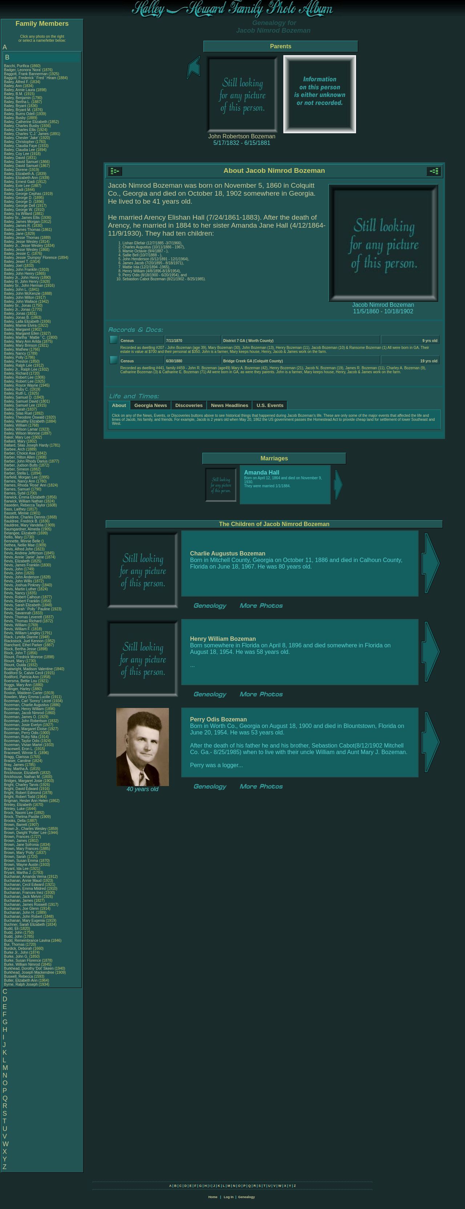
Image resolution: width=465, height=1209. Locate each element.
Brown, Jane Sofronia (21, 845)
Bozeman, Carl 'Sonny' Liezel (27, 701)
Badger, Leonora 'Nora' (23, 70)
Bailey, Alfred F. (16, 82)
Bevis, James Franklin (22, 565)
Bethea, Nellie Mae (19, 545)
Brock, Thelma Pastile (21, 817)
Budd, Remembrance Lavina (27, 941)
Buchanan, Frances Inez (23, 893)
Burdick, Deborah (18, 948)
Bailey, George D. (18, 198)
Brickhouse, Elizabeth (22, 773)
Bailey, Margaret (17, 329)
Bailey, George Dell (19, 206)
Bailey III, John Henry (21, 282)
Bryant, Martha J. (18, 873)
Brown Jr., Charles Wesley (25, 829)
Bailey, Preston (16, 361)
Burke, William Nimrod (22, 964)
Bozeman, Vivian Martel (23, 745)
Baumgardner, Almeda (22, 529)
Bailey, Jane (14, 234)
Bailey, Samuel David (21, 401)
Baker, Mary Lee (17, 437)
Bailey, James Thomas (22, 230)
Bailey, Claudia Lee (19, 150)
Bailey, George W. (18, 210)
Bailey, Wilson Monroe (22, 433)
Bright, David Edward (21, 789)
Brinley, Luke (15, 809)
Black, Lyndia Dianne (21, 637)
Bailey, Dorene (16, 170)
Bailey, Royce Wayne (21, 385)
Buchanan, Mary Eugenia (24, 921)
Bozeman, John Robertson (25, 721)
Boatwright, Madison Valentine (28, 669)
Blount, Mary (14, 661)
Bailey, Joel (13, 266)
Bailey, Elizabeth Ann (21, 178)
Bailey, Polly (14, 357)
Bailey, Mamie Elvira (20, 325)
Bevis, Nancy (15, 593)
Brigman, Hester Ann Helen (26, 801)
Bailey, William (16, 425)
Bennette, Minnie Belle (22, 541)
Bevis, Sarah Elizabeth (22, 605)
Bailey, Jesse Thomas (21, 238)
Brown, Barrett (16, 825)
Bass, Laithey (15, 509)
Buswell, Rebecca (19, 976)
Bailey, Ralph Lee (18, 365)
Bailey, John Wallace (20, 302)
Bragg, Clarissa (17, 757)
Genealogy (246, 1197)
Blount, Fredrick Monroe (23, 657)
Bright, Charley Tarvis (21, 785)
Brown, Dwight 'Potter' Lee (25, 833)
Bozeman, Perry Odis (21, 733)
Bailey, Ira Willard (18, 214)
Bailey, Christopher (20, 142)
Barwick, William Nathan (23, 501)
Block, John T (15, 653)
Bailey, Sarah (15, 409)
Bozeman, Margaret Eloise (25, 729)
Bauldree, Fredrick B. (21, 521)
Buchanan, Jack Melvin (22, 897)
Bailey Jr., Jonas (18, 310)
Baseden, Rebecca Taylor (24, 505)
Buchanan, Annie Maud (22, 881)
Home (212, 1197)
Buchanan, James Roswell (25, 905)
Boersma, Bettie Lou (20, 681)
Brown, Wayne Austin (21, 865)
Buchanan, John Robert (23, 917)
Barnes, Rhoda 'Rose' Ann (25, 485)
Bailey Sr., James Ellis (22, 218)
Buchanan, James (19, 901)
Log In (229, 1197)
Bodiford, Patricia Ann (21, 677)
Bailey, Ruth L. (15, 393)
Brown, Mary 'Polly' (20, 853)
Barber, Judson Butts (21, 465)
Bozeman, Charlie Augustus (26, 705)
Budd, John (13, 933)
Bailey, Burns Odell (19, 114)
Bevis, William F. (17, 629)
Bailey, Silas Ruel (18, 413)
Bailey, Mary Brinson (20, 345)
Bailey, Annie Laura (19, 90)
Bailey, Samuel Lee (19, 405)
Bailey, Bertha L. (17, 102)
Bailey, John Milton (19, 298)
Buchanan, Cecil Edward (24, 885)
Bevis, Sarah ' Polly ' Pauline (27, 609)
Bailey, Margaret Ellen (21, 333)
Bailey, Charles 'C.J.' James (26, 134)
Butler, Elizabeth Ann (20, 980)
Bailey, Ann (13, 86)
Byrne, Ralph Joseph (21, 984)
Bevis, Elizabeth (17, 561)
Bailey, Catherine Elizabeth (25, 122)
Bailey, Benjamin (18, 98)
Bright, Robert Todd (19, 797)
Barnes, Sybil (15, 493)
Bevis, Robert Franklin (22, 601)
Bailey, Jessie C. (17, 254)
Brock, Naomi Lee (18, 813)
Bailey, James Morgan (22, 222)
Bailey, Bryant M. (17, 110)
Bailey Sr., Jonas (18, 306)
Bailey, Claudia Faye (20, 146)
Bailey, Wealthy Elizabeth (24, 421)
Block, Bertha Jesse (20, 649)
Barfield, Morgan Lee (21, 477)
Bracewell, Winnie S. (20, 753)
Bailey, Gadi (14, 190)
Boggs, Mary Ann (18, 685)
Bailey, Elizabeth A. (19, 174)
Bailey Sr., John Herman (23, 286)
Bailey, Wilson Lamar (21, 429)
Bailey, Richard (16, 373)
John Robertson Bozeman (241, 136)
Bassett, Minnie (17, 513)
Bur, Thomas (14, 945)
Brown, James (16, 841)
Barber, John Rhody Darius (26, 461)
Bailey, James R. (17, 226)
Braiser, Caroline (18, 761)
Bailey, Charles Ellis (20, 130)
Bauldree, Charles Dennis (24, 517)
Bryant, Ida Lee (16, 869)
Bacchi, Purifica (17, 66)
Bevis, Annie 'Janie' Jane (24, 557)
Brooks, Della (15, 821)
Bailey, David (15, 158)
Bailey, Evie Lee (17, 186)
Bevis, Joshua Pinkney (22, 585)
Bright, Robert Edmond (22, 793)
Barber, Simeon (17, 469)
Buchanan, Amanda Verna (25, 877)
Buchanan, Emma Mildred (25, 889)
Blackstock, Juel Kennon (24, 641)
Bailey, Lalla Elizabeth (21, 321)
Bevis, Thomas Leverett (23, 617)
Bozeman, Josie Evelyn (23, 725)
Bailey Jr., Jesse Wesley (23, 246)
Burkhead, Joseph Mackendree (29, 972)
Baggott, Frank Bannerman (26, 74)
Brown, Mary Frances (21, 849)
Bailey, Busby (15, 118)
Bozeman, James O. (20, 717)
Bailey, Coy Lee (16, 154)
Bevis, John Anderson (21, 577)
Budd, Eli (12, 929)
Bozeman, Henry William (24, 709)
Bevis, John (14, 569)
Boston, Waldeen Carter (23, 693)
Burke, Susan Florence (22, 960)
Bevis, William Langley (22, 633)
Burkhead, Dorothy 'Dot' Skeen (29, 968)
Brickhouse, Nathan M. (22, 777)
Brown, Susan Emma (21, 861)
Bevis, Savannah (18, 613)
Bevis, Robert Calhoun (22, 597)
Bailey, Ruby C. (16, 389)
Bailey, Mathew (16, 349)
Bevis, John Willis (18, 581)
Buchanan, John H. (19, 913)
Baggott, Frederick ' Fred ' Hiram (30, 78)
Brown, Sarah (15, 857)
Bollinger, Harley (18, 689)
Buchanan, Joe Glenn (21, 909)
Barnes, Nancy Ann (19, 481)
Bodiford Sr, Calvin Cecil (23, 673)
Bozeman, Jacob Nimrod (24, 713)
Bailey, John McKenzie (22, 294)
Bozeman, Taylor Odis (22, 741)
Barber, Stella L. (17, 473)
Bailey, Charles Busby (21, 126)
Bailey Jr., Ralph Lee (20, 369)
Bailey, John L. (16, 290)
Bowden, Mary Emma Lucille (27, 697)
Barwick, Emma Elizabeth (24, 497)
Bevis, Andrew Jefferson (23, 553)
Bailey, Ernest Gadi (19, 182)
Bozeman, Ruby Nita (20, 737)
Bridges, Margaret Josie (23, 781)
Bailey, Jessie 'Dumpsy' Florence (30, 258)
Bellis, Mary (14, 537)
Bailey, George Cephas (22, 194)
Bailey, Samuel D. (18, 397)
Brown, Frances (17, 837)
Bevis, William (16, 625)
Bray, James (14, 765)
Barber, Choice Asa (19, 453)
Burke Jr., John (16, 952)
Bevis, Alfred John (18, 549)
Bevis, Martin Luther (20, 589)
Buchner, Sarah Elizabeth (24, 925)
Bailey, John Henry (19, 274)
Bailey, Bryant (15, 106)
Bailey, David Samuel (21, 162)
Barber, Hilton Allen (19, 457)
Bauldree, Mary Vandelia (24, 525)
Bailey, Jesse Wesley (21, 242)
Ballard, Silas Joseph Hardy (26, 445)
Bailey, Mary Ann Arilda (22, 341)
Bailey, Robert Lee (19, 377)
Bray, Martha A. (16, 769)
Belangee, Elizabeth (20, 533)
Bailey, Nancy (15, 353)
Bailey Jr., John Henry (21, 278)
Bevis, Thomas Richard (22, 621)
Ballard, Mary (15, 441)
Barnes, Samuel (17, 489)
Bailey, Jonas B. (17, 317)
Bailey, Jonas (15, 314)
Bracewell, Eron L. (18, 749)
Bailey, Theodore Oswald (24, 417)
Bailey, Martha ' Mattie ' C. (25, 337)
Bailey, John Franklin (20, 270)
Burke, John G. (16, 956)
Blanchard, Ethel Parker (23, 645)
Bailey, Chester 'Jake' (21, 138)
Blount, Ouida (15, 665)
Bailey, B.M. (14, 94)
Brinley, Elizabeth (18, 805)
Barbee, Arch (15, 449)
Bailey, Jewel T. (16, 262)
